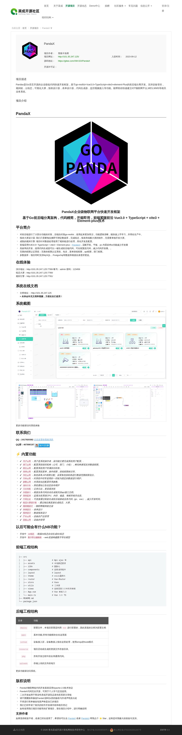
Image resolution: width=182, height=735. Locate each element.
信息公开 (146, 5)
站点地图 (19, 730)
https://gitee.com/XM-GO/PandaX (74, 61)
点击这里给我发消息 (43, 439)
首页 (46, 5)
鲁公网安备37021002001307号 (125, 730)
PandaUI (76, 245)
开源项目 (70, 5)
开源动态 (82, 5)
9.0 (165, 730)
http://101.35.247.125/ (68, 56)
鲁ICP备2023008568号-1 (98, 730)
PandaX (72, 718)
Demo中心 (94, 5)
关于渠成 (58, 5)
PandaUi (85, 718)
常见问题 (133, 5)
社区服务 (120, 5)
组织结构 (47, 17)
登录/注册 (165, 8)
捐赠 (107, 5)
